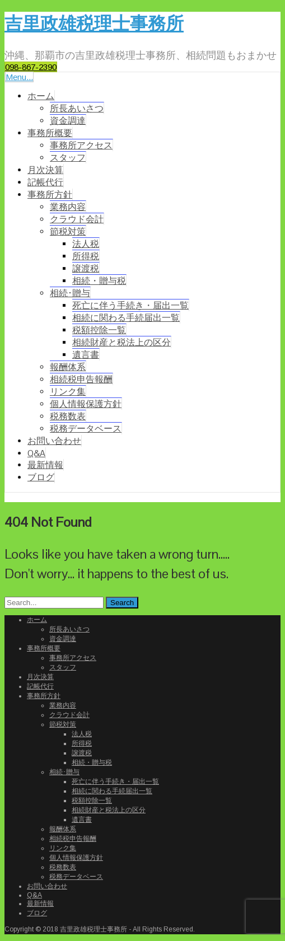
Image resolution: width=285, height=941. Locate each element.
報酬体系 (68, 367)
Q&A (36, 453)
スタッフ (68, 157)
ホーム (40, 96)
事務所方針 (49, 194)
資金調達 (68, 121)
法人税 (85, 244)
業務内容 (68, 207)
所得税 (85, 256)
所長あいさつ (77, 108)
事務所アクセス (81, 145)
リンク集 (68, 391)
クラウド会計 (77, 219)
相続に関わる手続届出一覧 (126, 318)
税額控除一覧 (99, 330)
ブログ (40, 477)
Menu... (19, 77)
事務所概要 (49, 133)
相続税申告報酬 (81, 379)
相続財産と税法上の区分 (121, 342)
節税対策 (68, 231)
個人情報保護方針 (86, 404)
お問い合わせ (54, 441)
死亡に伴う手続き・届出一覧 (130, 305)
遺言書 (85, 355)
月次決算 (45, 170)
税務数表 (68, 416)
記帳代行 (45, 182)
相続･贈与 (70, 293)
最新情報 (45, 465)
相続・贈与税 (99, 281)
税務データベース (86, 428)
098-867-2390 (31, 67)
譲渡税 (85, 268)
